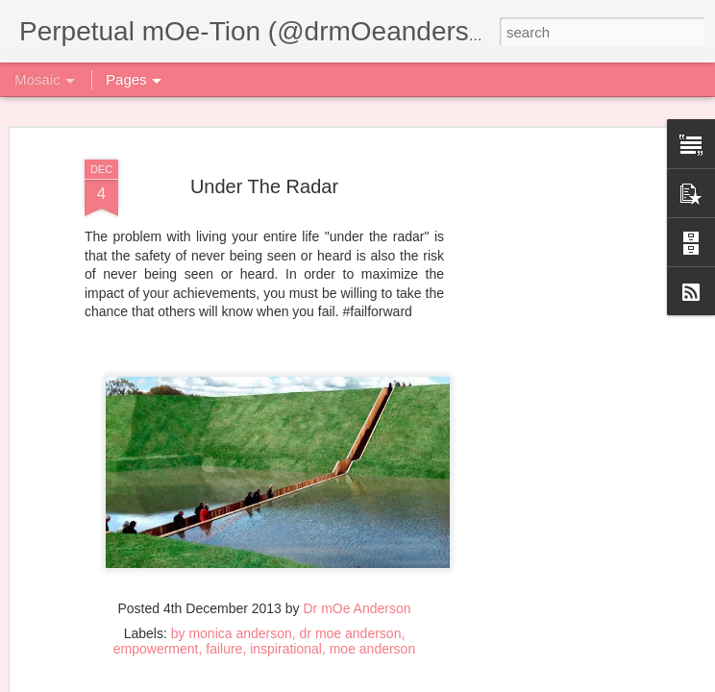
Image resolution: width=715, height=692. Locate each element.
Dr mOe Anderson (356, 608)
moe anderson (373, 648)
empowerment (156, 648)
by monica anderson (231, 633)
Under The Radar (264, 186)
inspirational (286, 648)
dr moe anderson (351, 633)
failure (224, 648)
